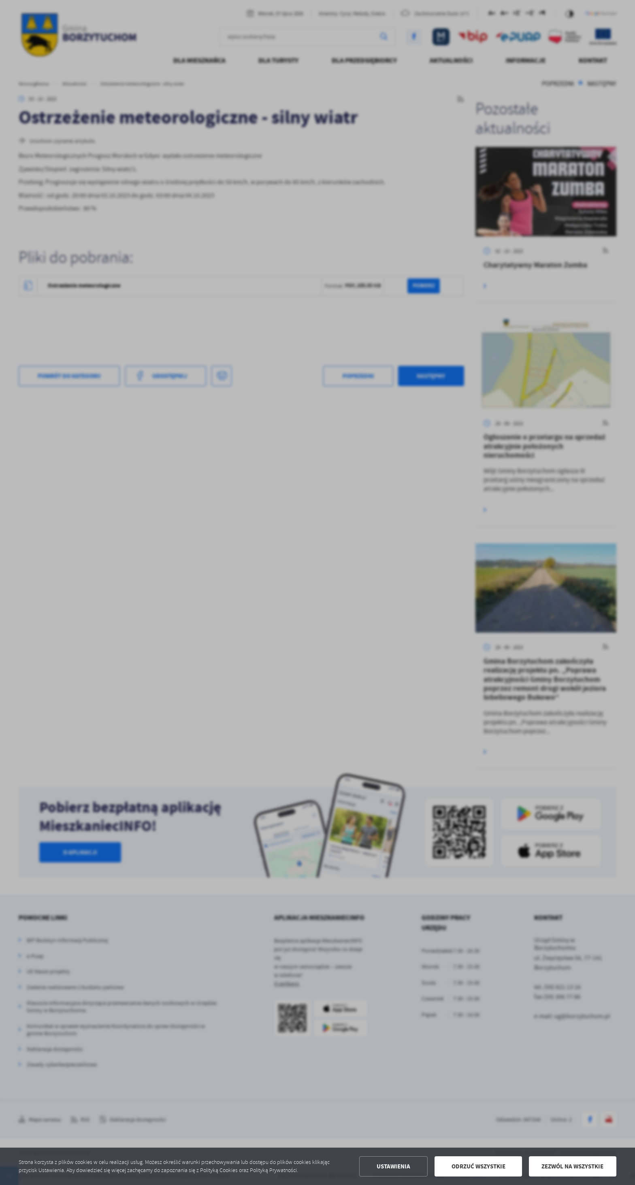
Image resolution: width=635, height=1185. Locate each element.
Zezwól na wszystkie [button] (572, 1166)
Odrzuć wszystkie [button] (478, 1166)
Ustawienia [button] (393, 1166)
